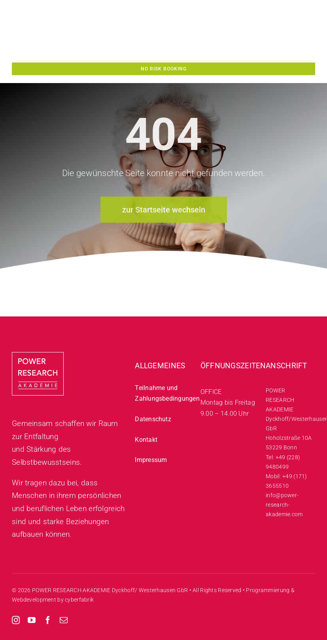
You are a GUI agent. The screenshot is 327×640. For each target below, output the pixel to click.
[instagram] (16, 620)
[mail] (64, 620)
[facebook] (48, 620)
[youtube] (32, 620)
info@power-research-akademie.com (284, 504)
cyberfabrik (79, 599)
